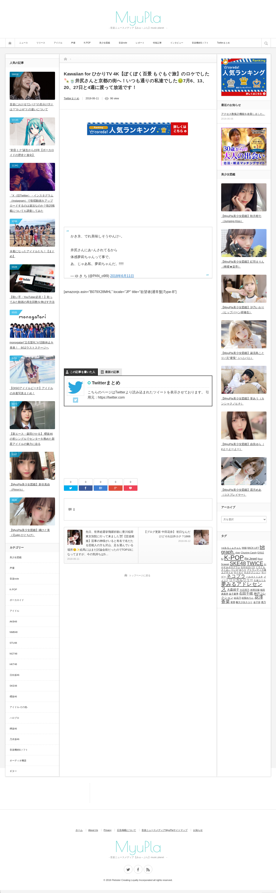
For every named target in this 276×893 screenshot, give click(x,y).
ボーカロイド (17, 600)
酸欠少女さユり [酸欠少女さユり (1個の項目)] (244, 602)
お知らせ (198, 830)
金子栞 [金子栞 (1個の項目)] (256, 602)
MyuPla (138, 16)
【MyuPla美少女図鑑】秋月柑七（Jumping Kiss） (241, 218)
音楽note (123, 43)
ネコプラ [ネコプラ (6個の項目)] (236, 576)
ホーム (79, 830)
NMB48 (14, 632)
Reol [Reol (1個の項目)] (260, 559)
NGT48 (13, 653)
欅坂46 (13, 728)
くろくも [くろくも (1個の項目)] (260, 567)
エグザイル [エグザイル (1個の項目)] (227, 572)
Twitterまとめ (223, 43)
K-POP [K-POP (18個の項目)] (234, 557)
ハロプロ (14, 718)
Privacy (107, 830)
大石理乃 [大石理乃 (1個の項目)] (244, 590)
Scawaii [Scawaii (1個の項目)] (225, 564)
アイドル (58, 43)
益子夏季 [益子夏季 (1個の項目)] (233, 593)
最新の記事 (112, 372)
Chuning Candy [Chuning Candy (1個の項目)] (249, 552)
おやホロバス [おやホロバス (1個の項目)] (248, 567)
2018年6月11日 (122, 276)
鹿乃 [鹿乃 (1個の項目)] (263, 602)
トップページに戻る (139, 575)
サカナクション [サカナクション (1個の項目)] (252, 572)
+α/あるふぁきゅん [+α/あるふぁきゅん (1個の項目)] (231, 548)
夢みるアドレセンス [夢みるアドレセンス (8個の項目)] (241, 586)
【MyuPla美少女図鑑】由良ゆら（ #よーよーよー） (242, 447)
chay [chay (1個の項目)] (237, 552)
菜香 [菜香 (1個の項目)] (232, 602)
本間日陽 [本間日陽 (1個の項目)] (255, 590)
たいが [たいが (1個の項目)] (234, 570)
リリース (40, 43)
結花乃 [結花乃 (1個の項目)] (237, 598)
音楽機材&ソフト (200, 43)
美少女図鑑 (104, 43)
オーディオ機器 (18, 760)
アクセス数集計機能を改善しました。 (243, 113)
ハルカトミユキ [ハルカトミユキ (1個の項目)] (254, 576)
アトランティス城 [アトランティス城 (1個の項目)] (256, 570)
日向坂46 (14, 675)
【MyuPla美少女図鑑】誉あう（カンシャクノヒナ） (242, 401)
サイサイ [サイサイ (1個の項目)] (238, 572)
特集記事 (157, 43)
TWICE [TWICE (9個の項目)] (255, 563)
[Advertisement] (138, 179)
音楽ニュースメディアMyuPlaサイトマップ (165, 830)
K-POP (87, 43)
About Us (93, 830)
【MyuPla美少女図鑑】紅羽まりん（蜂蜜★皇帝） (242, 264)
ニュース (23, 43)
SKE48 (13, 685)
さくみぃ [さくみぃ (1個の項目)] (226, 570)
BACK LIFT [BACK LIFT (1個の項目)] (253, 548)
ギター (13, 771)
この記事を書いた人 (82, 372)
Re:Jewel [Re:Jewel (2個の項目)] (250, 558)
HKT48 (13, 664)
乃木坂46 (14, 739)
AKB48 (13, 621)
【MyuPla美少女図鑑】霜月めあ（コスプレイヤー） (241, 492)
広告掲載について (126, 830)
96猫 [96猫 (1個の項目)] (244, 548)
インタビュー (176, 43)
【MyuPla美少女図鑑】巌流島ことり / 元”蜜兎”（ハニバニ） (242, 355)
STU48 (13, 643)
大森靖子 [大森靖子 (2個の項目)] (233, 589)
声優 (73, 43)
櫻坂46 (13, 696)
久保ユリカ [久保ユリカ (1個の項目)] (260, 580)
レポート (140, 43)
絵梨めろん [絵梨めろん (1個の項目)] (248, 598)
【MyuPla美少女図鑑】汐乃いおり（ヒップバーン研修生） (242, 310)
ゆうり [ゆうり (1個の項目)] (242, 570)
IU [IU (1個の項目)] (222, 559)
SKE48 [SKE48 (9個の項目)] (238, 563)
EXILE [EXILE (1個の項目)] (260, 552)
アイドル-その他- (19, 707)
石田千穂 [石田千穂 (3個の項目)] (246, 593)
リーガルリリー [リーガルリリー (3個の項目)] (241, 580)
